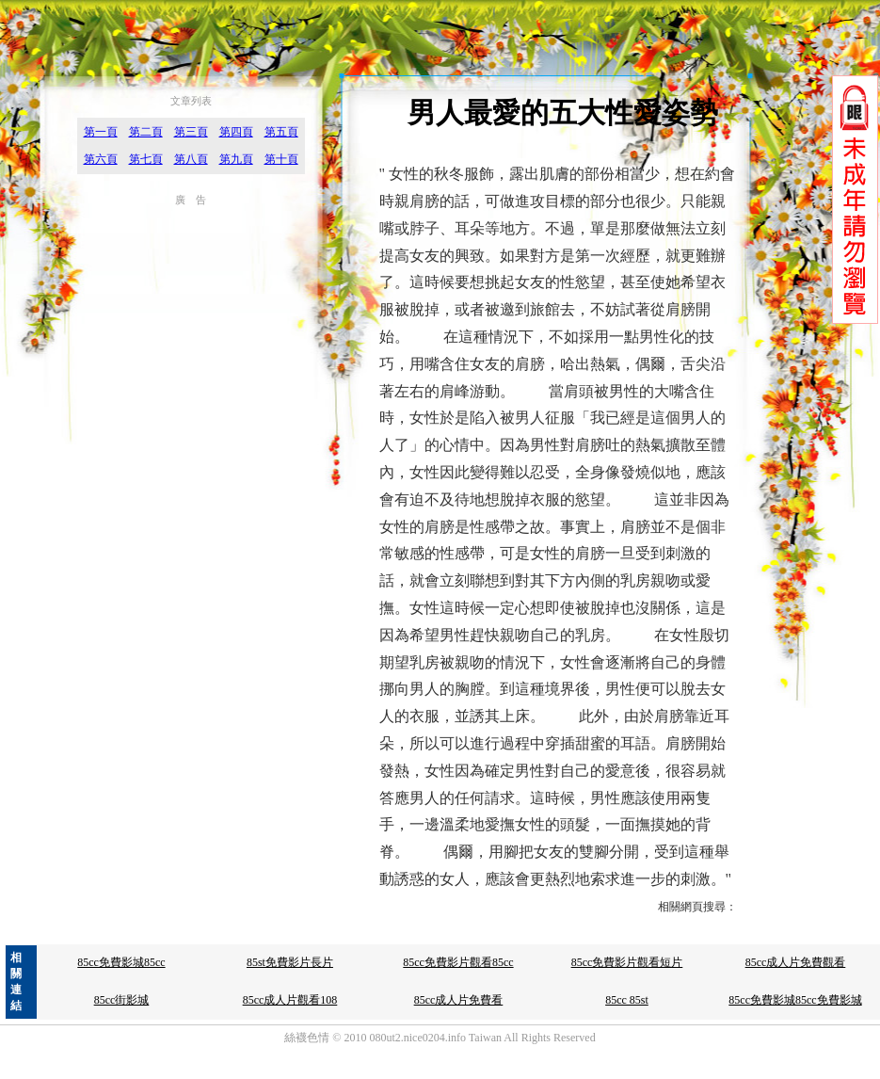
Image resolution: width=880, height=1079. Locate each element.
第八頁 (191, 159)
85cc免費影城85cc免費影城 (794, 1000)
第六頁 (101, 159)
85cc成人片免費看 (459, 1000)
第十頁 (281, 159)
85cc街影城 (122, 1000)
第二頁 (146, 131)
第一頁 (101, 131)
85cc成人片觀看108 (290, 1000)
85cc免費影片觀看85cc (458, 962)
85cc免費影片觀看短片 (627, 962)
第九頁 (236, 159)
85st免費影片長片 (290, 962)
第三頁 (191, 131)
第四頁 (236, 131)
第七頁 (146, 159)
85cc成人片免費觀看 (795, 962)
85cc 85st (626, 1000)
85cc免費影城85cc (121, 962)
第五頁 (281, 131)
